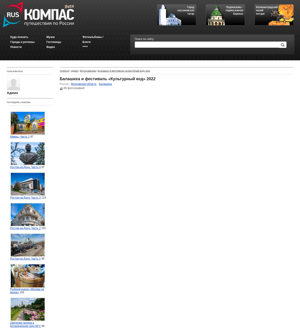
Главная (64, 71)
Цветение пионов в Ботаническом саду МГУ (27, 312)
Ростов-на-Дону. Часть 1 (27, 246)
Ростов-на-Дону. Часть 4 (27, 155)
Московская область (84, 84)
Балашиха (105, 84)
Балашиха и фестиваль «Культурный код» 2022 (124, 71)
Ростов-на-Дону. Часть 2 (27, 216)
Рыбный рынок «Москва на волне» (27, 279)
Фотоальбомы (88, 71)
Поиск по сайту (144, 39)
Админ (74, 71)
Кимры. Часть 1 (27, 124)
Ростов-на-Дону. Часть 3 (27, 185)
